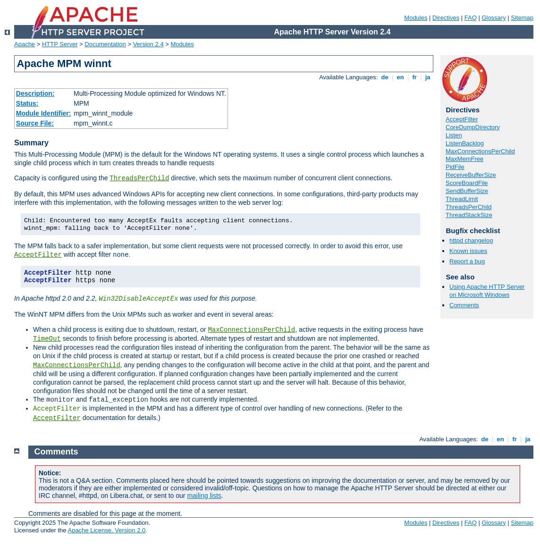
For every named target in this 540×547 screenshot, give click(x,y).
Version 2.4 (148, 44)
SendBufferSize (467, 190)
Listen (454, 135)
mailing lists (204, 495)
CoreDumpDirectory (473, 127)
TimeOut (47, 339)
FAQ (470, 17)
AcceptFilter (38, 255)
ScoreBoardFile (467, 182)
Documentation (105, 44)
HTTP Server (60, 44)
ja (427, 77)
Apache (24, 44)
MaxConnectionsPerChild (251, 330)
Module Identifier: (43, 113)
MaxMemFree (464, 158)
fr (415, 77)
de (385, 77)
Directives (445, 17)
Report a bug (467, 261)
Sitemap (522, 17)
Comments (464, 305)
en (400, 77)
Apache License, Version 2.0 (106, 530)
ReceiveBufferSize (471, 174)
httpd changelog (471, 240)
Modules (415, 17)
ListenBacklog (465, 143)
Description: (35, 93)
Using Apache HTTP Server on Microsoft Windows (486, 290)
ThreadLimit (462, 198)
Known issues (468, 250)
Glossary (493, 17)
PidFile (455, 166)
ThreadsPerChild (139, 178)
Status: (27, 103)
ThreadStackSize (469, 215)
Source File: (35, 123)
